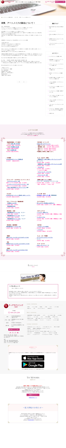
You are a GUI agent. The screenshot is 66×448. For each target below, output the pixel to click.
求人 (34, 308)
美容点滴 (28, 328)
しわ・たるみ (36, 316)
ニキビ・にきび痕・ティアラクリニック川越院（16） (56, 101)
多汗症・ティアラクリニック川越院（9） (56, 74)
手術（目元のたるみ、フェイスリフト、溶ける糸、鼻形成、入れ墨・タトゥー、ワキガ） (41, 331)
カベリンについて (52, 31)
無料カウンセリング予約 (60, 1)
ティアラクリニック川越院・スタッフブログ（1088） (56, 87)
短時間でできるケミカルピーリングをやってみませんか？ (56, 39)
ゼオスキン (56, 334)
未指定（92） (51, 113)
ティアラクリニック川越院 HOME (7, 17)
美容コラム (29, 308)
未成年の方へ (50, 308)
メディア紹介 (56, 306)
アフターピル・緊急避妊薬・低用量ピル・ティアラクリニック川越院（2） (56, 109)
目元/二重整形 (48, 316)
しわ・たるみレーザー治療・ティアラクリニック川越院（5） (56, 96)
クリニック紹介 (34, 306)
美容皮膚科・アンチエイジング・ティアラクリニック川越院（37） (56, 60)
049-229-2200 (15, 312)
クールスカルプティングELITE (47, 334)
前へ (20, 81)
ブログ (51, 306)
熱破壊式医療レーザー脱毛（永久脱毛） (33, 315)
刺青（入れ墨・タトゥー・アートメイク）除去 (44, 318)
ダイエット (29, 316)
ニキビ (42, 316)
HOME (28, 306)
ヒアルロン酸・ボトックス (47, 326)
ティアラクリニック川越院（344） (55, 56)
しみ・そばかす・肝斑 (51, 315)
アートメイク (56, 318)
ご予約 (46, 306)
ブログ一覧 (16, 17)
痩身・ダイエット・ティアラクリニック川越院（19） (56, 69)
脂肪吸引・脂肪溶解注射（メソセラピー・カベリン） (41, 328)
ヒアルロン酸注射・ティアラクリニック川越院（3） (56, 83)
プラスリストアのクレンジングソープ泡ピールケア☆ (56, 44)
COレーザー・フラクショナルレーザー (33, 329)
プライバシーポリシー (41, 308)
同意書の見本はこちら (33, 397)
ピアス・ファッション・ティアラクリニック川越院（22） (56, 65)
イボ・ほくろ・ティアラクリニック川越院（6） (56, 105)
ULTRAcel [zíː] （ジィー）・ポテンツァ (33, 326)
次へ (24, 81)
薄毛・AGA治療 (56, 326)
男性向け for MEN (30, 318)
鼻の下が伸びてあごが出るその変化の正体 (56, 27)
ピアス (44, 315)
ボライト (28, 334)
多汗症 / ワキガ (55, 316)
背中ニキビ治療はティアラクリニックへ (56, 35)
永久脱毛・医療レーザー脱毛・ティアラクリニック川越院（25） (56, 78)
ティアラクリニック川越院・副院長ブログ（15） (56, 92)
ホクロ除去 (59, 315)
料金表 (41, 306)
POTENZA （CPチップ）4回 (43, 195)
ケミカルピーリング (36, 334)
